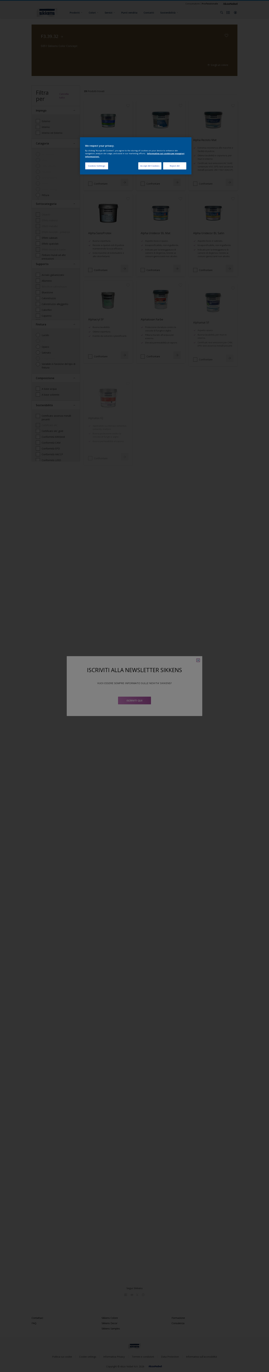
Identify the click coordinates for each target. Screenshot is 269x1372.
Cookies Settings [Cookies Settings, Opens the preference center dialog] (96, 166)
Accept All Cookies (149, 166)
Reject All (175, 166)
